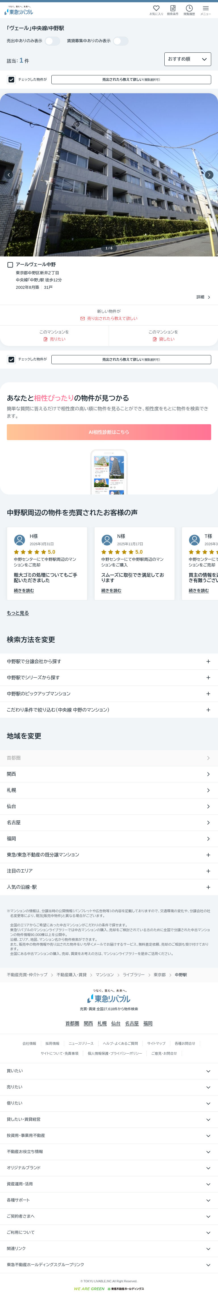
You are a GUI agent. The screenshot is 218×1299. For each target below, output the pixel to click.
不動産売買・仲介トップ (27, 975)
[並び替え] (187, 59)
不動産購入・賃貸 (71, 975)
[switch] (52, 41)
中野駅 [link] (181, 975)
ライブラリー (134, 975)
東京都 (160, 975)
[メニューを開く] (205, 10)
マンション (105, 975)
